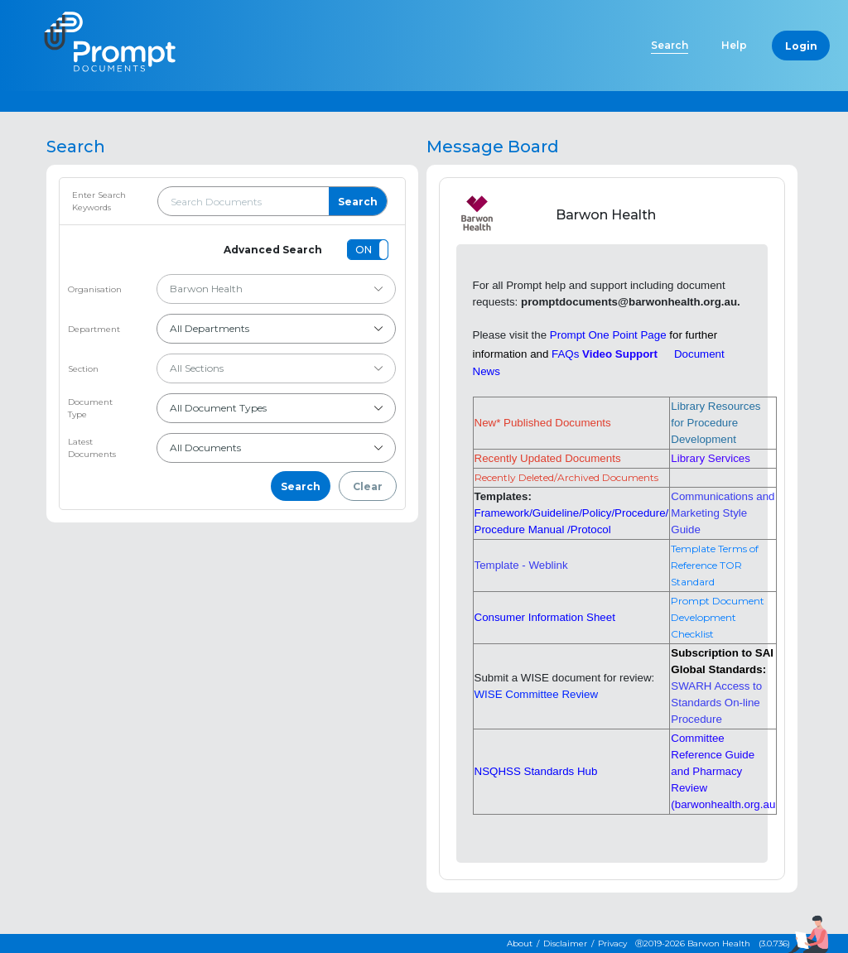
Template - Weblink (521, 565)
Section (83, 368)
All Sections (276, 368)
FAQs (565, 354)
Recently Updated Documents (548, 458)
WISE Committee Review (537, 694)
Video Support (620, 354)
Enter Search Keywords (99, 201)
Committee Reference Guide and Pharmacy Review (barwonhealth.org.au (723, 771)
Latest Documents (92, 448)
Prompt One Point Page (608, 335)
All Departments (276, 328)
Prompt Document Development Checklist (717, 617)
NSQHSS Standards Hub (536, 771)
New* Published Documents (543, 422)
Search (669, 45)
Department (94, 329)
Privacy (612, 943)
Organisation (95, 289)
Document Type (90, 408)
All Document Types (276, 408)
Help (734, 45)
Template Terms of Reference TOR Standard (715, 565)
